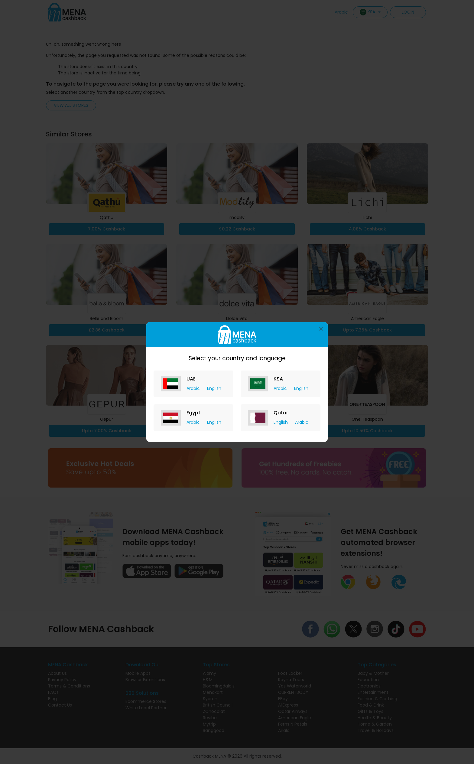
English (214, 388)
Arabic (194, 388)
